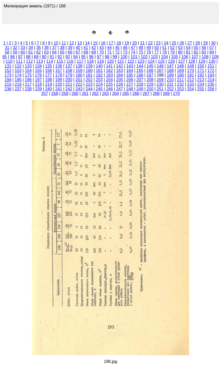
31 (7, 47)
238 (28, 89)
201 (79, 80)
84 (212, 52)
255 (200, 89)
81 (188, 52)
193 (210, 75)
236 (8, 89)
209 (160, 80)
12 (71, 43)
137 (68, 66)
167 (160, 70)
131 (8, 66)
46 (125, 47)
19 (127, 43)
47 (133, 47)
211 (180, 80)
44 (109, 47)
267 (146, 93)
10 (56, 43)
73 (125, 52)
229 (149, 84)
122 (130, 61)
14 (87, 43)
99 (115, 57)
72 (117, 52)
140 (99, 66)
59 (15, 52)
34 (30, 47)
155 (38, 70)
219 (48, 84)
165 (140, 70)
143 (129, 66)
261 (85, 93)
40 (78, 47)
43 (101, 47)
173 (8, 75)
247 (119, 89)
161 (99, 70)
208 (149, 80)
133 (28, 66)
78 (164, 52)
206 (129, 80)
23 (158, 43)
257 (44, 93)
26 (182, 43)
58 (7, 52)
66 (70, 52)
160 (89, 70)
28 (197, 43)
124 (151, 61)
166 (149, 70)
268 (156, 93)
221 (68, 84)
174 (18, 75)
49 (148, 47)
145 (149, 66)
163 (119, 70)
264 (115, 93)
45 (117, 47)
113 (39, 61)
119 (100, 61)
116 (70, 61)
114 (49, 61)
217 (28, 84)
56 (204, 47)
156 (48, 70)
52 (172, 47)
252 (170, 89)
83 (204, 52)
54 (188, 47)
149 (190, 66)
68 (85, 52)
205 (119, 80)
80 (180, 52)
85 (4, 57)
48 (141, 47)
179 (68, 75)
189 (170, 75)
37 (54, 47)
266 (135, 93)
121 (120, 61)
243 (79, 89)
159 (79, 70)
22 (150, 43)
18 (119, 43)
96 (91, 57)
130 (211, 61)
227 (129, 84)
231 (170, 84)
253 (180, 89)
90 (44, 57)
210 (170, 80)
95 (83, 57)
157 (58, 70)
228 (140, 84)
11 (64, 43)
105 (174, 57)
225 (109, 84)
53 (180, 47)
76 (148, 52)
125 (161, 61)
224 (99, 84)
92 (59, 57)
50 (156, 47)
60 (23, 52)
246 (109, 89)
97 (99, 57)
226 (119, 84)
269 (166, 93)
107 (194, 57)
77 (156, 52)
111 (19, 61)
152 (8, 70)
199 (58, 80)
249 (140, 89)
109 (215, 57)
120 (110, 61)
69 (93, 52)
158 (68, 70)
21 (142, 43)
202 (89, 80)
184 (119, 75)
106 (184, 57)
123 (141, 61)
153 (18, 70)
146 (160, 66)
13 (79, 43)
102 (144, 57)
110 (9, 61)
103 (154, 57)
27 (189, 43)
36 (46, 47)
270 (176, 93)
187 (149, 75)
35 (38, 47)
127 (181, 61)
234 (200, 84)
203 (99, 80)
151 (210, 66)
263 (105, 93)
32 (15, 47)
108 (205, 57)
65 (62, 52)
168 (170, 70)
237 (18, 89)
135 (48, 66)
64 (54, 52)
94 (75, 57)
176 (38, 75)
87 (20, 57)
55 (196, 47)
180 (79, 75)
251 (160, 89)
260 (75, 93)
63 (46, 52)
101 (134, 57)
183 (109, 75)
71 (109, 52)
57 (212, 47)
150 (200, 66)
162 (109, 70)
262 (95, 93)
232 (180, 84)
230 (160, 84)
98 (107, 57)
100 (123, 57)
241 (58, 89)
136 (58, 66)
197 (38, 80)
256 (210, 89)
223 (89, 84)
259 (65, 93)
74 (133, 52)
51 (164, 47)
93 (67, 57)
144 (140, 66)
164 (129, 70)
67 (78, 52)
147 (170, 66)
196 (28, 80)
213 (200, 80)
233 (190, 84)
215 (8, 84)
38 (62, 47)
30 (213, 43)
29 (205, 43)
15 (95, 43)
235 (210, 84)
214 (210, 80)
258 (54, 93)
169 (180, 70)
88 (28, 57)
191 (190, 75)
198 (48, 80)
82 (196, 52)
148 (180, 66)
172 (210, 70)
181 (89, 75)
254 (190, 89)
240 (48, 89)
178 (58, 75)
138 (79, 66)
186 (140, 75)
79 (172, 52)
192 (200, 75)
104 (164, 57)
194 (8, 80)
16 (103, 43)
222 (79, 84)
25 (174, 43)
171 (200, 70)
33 (23, 47)
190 (180, 75)
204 (109, 80)
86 (12, 57)
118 (90, 61)
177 (48, 75)
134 (38, 66)
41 (85, 47)
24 (166, 43)
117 (80, 61)
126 (171, 61)
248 (129, 89)
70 (101, 52)
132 (18, 66)
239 (38, 89)
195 (18, 80)
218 (38, 84)
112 (29, 61)
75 (141, 52)
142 (119, 66)
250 (149, 89)
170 (190, 70)
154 (28, 70)
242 (68, 89)
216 (18, 84)
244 (89, 89)
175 (28, 75)
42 (93, 47)
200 (68, 80)
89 (36, 57)
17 (111, 43)
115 (59, 61)
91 (52, 57)
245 (99, 89)
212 (190, 80)
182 (99, 75)
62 (38, 52)
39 (70, 47)
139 (89, 66)
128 (191, 61)
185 (129, 75)
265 (125, 93)
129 (201, 61)
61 (30, 52)
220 (58, 84)
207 (140, 80)
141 (109, 66)
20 (134, 43)
